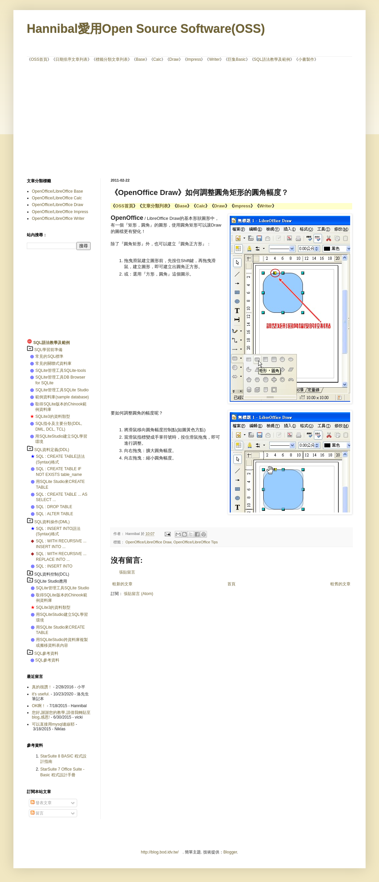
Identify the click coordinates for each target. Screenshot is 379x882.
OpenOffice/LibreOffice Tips (195, 542)
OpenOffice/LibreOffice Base (57, 191)
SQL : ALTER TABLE (54, 513)
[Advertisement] (142, 119)
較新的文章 (122, 584)
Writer (214, 59)
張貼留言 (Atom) (138, 593)
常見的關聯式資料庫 (53, 363)
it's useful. (41, 694)
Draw (174, 59)
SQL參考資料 (46, 653)
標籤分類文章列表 (112, 59)
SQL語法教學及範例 (272, 59)
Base (140, 59)
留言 (37, 813)
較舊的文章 (340, 584)
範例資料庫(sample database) (62, 397)
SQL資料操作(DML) (51, 522)
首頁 (231, 584)
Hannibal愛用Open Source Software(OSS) (146, 29)
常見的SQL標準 (49, 356)
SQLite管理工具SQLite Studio (62, 390)
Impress (194, 59)
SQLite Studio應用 (50, 581)
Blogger (230, 852)
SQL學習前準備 (48, 349)
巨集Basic (237, 59)
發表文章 (41, 802)
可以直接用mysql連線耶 (53, 724)
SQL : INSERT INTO (54, 566)
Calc (157, 59)
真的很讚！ (42, 687)
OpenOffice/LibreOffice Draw (148, 542)
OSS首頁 (39, 59)
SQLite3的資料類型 (52, 416)
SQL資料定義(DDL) (51, 449)
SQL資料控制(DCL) (51, 574)
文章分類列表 (155, 205)
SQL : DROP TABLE (54, 506)
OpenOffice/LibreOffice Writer (58, 218)
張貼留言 (127, 572)
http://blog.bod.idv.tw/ (160, 852)
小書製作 (306, 59)
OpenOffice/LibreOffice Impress (60, 211)
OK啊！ (39, 705)
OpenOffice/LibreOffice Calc (57, 198)
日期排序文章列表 (71, 59)
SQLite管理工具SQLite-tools (60, 370)
